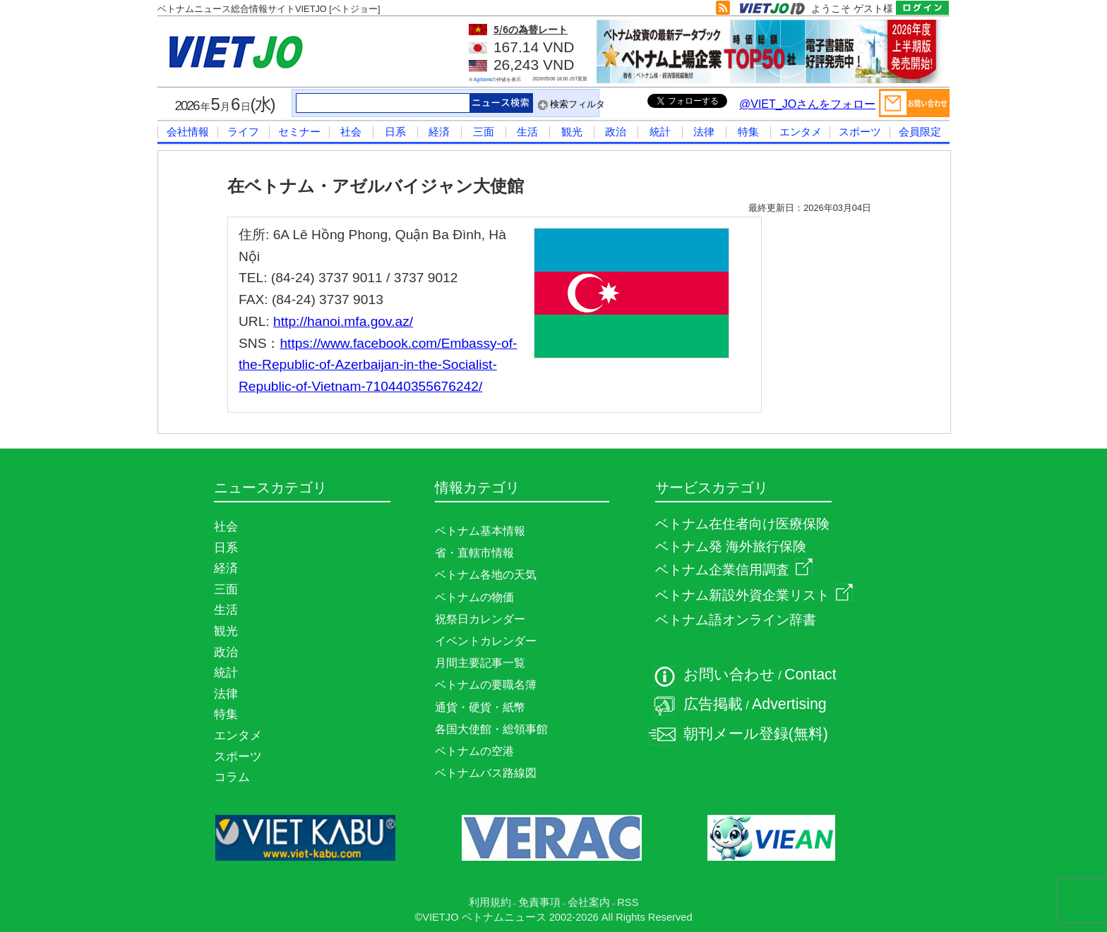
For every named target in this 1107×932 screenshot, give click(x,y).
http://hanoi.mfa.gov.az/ (343, 321)
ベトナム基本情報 (480, 531)
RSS (627, 902)
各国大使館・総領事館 (491, 729)
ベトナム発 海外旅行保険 (730, 546)
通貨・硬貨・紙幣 (480, 707)
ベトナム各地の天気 (486, 575)
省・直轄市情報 (474, 553)
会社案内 (589, 902)
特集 (748, 132)
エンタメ (800, 132)
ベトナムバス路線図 (486, 773)
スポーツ (860, 132)
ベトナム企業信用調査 (734, 569)
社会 (350, 132)
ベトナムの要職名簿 (486, 685)
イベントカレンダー (486, 641)
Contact (810, 674)
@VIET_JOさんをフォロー (807, 104)
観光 (571, 132)
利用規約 (490, 902)
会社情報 (188, 132)
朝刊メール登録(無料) (755, 733)
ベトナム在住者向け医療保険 (742, 523)
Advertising (789, 704)
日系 (395, 132)
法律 (703, 132)
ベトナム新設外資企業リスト (754, 595)
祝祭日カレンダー (480, 619)
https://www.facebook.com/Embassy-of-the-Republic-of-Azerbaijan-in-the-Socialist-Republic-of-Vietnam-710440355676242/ (378, 365)
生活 (527, 132)
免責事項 (539, 902)
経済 (439, 132)
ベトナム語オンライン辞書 (735, 619)
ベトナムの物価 (474, 597)
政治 (615, 132)
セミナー (299, 132)
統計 (660, 132)
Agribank (483, 79)
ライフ (243, 132)
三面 (483, 132)
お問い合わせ (729, 674)
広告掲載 (713, 704)
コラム (232, 777)
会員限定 (920, 132)
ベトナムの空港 (474, 751)
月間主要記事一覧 (480, 663)
